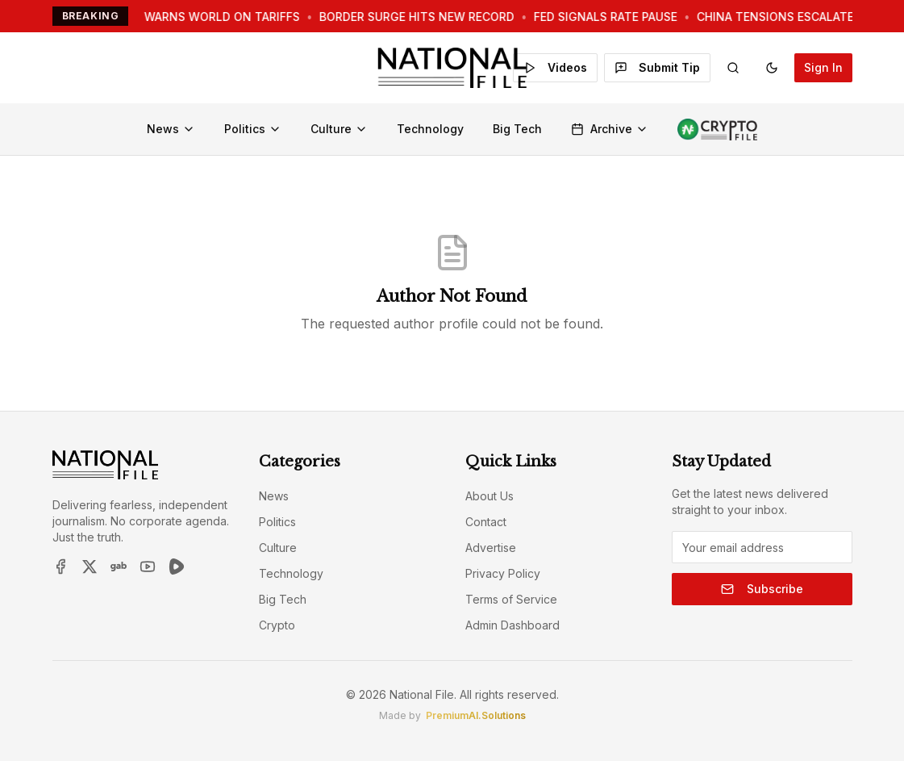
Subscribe (762, 589)
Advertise (490, 547)
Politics (252, 129)
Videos (555, 67)
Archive (609, 129)
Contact (485, 522)
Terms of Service (511, 599)
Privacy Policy (502, 573)
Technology (430, 129)
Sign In (823, 67)
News (171, 129)
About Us (489, 496)
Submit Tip (657, 67)
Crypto (277, 625)
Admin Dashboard (512, 625)
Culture (339, 129)
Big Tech (517, 129)
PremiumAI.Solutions (476, 715)
